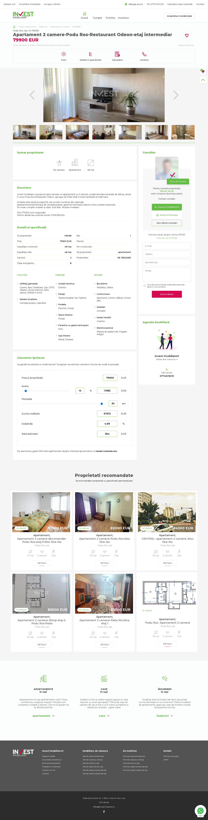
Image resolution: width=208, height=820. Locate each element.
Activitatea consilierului (52, 760)
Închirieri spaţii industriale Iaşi (135, 770)
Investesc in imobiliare (51, 767)
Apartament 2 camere (60, 27)
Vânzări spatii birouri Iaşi (93, 767)
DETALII (42, 563)
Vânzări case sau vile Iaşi (93, 760)
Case (104, 716)
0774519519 (167, 376)
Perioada (27, 399)
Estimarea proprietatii (51, 763)
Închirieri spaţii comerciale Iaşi (135, 767)
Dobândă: (27, 423)
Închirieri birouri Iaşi (131, 763)
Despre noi (9, 4)
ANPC (166, 760)
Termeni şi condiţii (171, 756)
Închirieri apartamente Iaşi (134, 756)
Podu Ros (43, 27)
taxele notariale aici (106, 451)
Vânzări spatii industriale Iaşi (94, 773)
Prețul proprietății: (32, 377)
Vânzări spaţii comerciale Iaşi (94, 770)
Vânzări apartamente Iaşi (93, 756)
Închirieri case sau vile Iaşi (133, 760)
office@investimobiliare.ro (104, 807)
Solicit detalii (166, 294)
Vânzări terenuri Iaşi (91, 763)
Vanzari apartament (27, 27)
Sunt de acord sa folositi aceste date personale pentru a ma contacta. (165, 286)
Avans (25, 386)
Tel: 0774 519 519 (155, 4)
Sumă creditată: (31, 413)
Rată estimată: (30, 434)
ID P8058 (77, 27)
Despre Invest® (48, 756)
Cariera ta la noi (48, 770)
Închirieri (165, 716)
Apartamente (43, 716)
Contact (200, 4)
